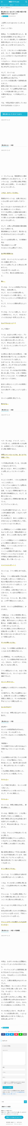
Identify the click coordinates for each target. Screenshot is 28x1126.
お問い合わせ (19, 1122)
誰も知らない (5, 16)
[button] (3, 1034)
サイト (4, 1077)
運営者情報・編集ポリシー (11, 1122)
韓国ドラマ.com (14, 2)
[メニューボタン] (2, 2)
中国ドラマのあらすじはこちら (14, 1117)
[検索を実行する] (25, 1101)
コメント (5, 1050)
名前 (3, 1067)
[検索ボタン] (26, 2)
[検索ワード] (14, 1101)
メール (4, 1072)
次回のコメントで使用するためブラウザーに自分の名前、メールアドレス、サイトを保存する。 (14, 1083)
